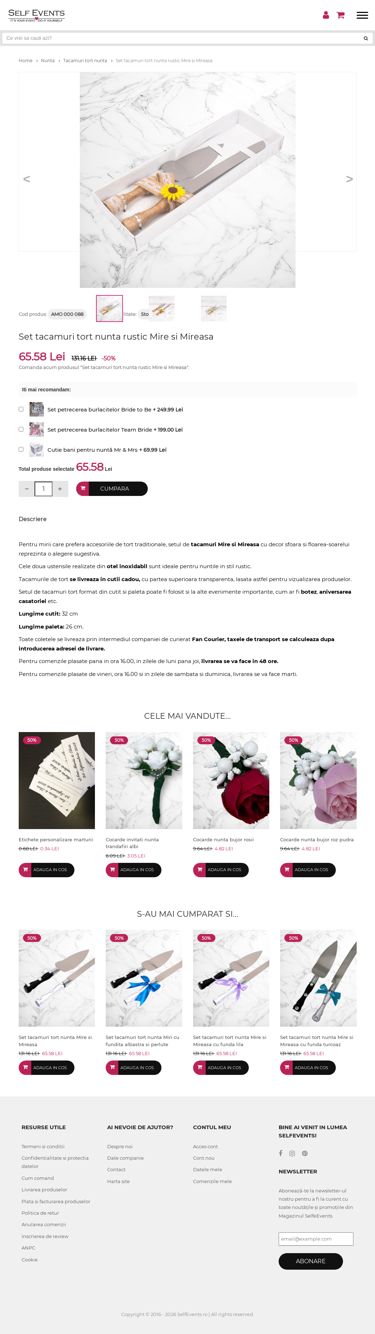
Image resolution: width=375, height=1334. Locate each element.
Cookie (30, 1259)
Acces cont (205, 1146)
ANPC (28, 1248)
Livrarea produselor (44, 1189)
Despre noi (120, 1146)
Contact (116, 1169)
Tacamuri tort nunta (88, 60)
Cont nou (204, 1158)
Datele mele (207, 1169)
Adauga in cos (50, 869)
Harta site (118, 1181)
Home (28, 60)
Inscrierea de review (45, 1236)
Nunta (50, 60)
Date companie (125, 1158)
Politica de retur (40, 1213)
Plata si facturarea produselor (56, 1201)
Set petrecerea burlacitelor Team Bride (99, 429)
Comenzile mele (212, 1181)
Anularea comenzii (44, 1224)
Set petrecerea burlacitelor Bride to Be (99, 409)
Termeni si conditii (43, 1146)
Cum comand (38, 1178)
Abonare (311, 1261)
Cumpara (114, 489)
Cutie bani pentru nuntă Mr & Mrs (92, 449)
